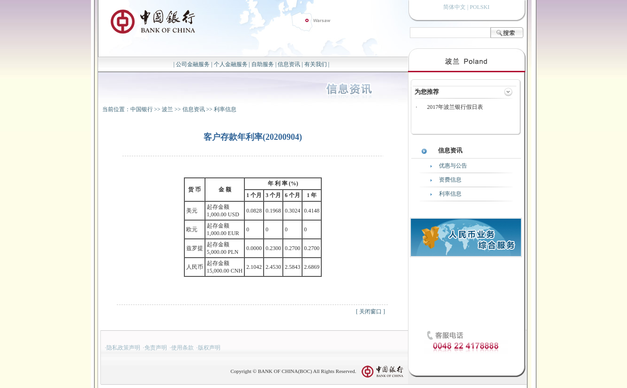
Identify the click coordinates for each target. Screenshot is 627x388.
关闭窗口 (370, 311)
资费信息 (450, 179)
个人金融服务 (231, 64)
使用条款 (182, 347)
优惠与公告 (453, 165)
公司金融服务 (193, 64)
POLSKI (480, 7)
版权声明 (209, 347)
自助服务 (262, 64)
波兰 (167, 109)
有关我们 (315, 64)
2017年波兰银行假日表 (455, 107)
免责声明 (155, 347)
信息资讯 (289, 64)
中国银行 (141, 109)
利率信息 (225, 109)
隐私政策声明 (123, 347)
